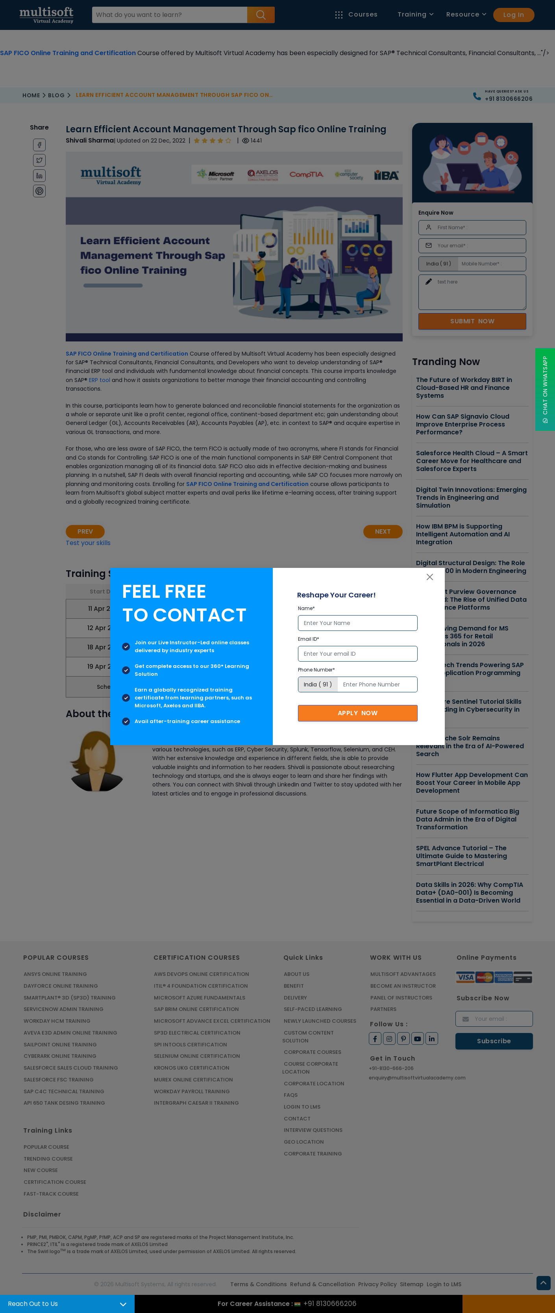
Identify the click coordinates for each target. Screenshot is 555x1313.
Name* (306, 608)
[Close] (430, 577)
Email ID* (308, 639)
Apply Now (358, 713)
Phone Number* (316, 669)
